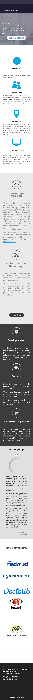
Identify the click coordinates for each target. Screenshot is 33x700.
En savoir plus (16, 315)
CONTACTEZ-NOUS (16, 38)
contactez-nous (9, 241)
